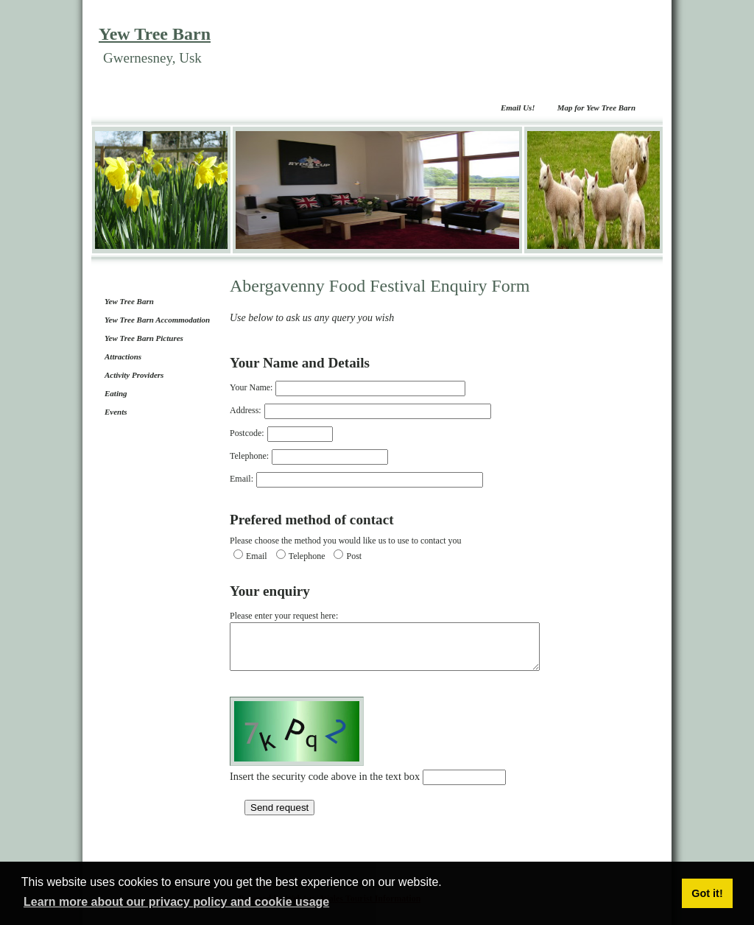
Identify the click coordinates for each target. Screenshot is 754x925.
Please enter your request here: (403, 645)
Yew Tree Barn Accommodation (157, 319)
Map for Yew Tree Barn (596, 107)
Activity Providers (134, 374)
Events (116, 411)
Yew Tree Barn (155, 33)
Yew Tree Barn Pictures (144, 338)
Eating (116, 393)
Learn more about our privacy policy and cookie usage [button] (176, 902)
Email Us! (518, 107)
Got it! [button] (706, 893)
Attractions (123, 356)
